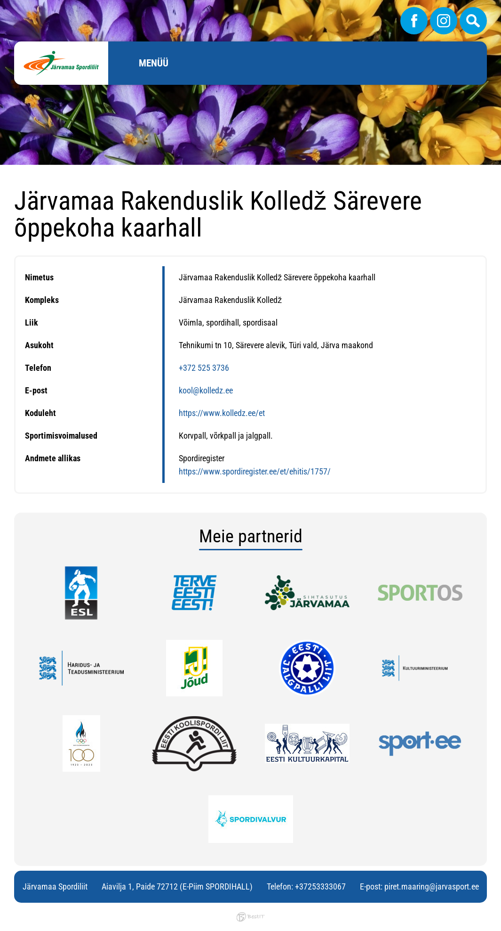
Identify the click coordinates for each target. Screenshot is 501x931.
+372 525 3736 (204, 368)
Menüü (153, 63)
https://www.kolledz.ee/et (222, 413)
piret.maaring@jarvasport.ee (431, 886)
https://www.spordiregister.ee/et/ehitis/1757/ (255, 471)
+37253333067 (320, 886)
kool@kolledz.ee (206, 390)
